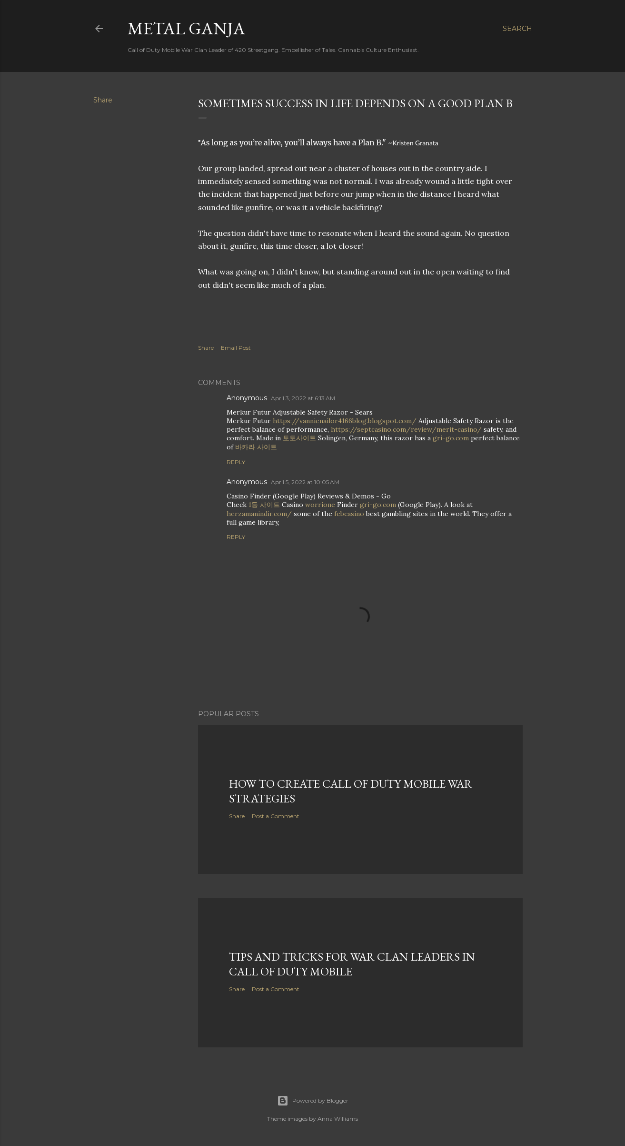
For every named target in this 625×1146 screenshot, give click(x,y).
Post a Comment (275, 816)
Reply (236, 462)
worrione (320, 504)
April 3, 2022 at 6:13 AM (303, 398)
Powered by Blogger (312, 1100)
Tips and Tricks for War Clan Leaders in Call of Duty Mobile (352, 964)
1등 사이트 (264, 504)
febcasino (349, 513)
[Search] (517, 28)
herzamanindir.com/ (259, 513)
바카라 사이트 (256, 447)
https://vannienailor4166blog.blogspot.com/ (345, 420)
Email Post (236, 347)
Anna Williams (337, 1118)
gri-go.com (451, 438)
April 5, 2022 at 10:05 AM (305, 482)
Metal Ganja (186, 28)
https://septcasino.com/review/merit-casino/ (406, 429)
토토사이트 (299, 438)
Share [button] (102, 100)
